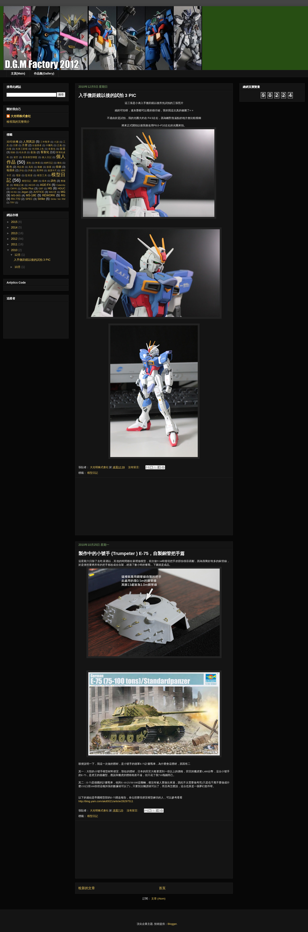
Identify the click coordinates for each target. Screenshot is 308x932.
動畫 (40, 167)
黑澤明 (40, 170)
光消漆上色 (38, 149)
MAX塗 (52, 192)
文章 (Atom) (158, 898)
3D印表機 (12, 141)
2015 (14, 221)
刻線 (12, 152)
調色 (53, 180)
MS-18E (31, 195)
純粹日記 (48, 163)
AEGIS (31, 185)
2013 (14, 233)
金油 (33, 152)
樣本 (44, 181)
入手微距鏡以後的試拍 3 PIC (107, 95)
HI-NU (14, 192)
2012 (14, 238)
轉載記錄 (19, 185)
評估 (21, 170)
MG (63, 191)
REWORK (48, 195)
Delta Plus (27, 188)
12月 (17, 254)
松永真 (22, 152)
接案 (49, 167)
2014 (14, 227)
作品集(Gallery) (44, 73)
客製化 (45, 152)
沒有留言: (134, 467)
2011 (14, 244)
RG (63, 195)
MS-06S (16, 195)
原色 (28, 163)
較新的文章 (86, 888)
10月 (17, 267)
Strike (41, 198)
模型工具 (42, 175)
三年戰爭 (45, 142)
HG (50, 188)
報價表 (11, 170)
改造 (62, 148)
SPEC (28, 199)
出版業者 (36, 145)
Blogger (172, 923)
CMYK (13, 188)
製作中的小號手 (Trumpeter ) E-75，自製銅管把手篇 (131, 553)
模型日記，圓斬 (30, 181)
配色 (9, 166)
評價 (30, 170)
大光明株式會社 (21, 116)
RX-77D (15, 199)
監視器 (29, 175)
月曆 (25, 145)
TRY (12, 202)
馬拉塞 (20, 167)
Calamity (61, 185)
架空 (16, 157)
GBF (41, 188)
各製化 (51, 149)
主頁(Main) (18, 73)
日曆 (15, 145)
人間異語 (29, 141)
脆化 (59, 163)
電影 (18, 175)
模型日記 (92, 472)
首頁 (162, 888)
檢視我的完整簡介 (18, 121)
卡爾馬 (49, 145)
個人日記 (47, 157)
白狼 (9, 149)
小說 (56, 142)
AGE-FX (45, 184)
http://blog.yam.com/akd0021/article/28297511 (105, 801)
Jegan (24, 192)
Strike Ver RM (58, 199)
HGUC (61, 188)
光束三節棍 (22, 149)
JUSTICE (38, 192)
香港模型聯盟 (30, 157)
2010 (14, 250)
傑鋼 (58, 166)
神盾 (37, 163)
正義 (59, 145)
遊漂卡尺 (52, 170)
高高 (31, 167)
